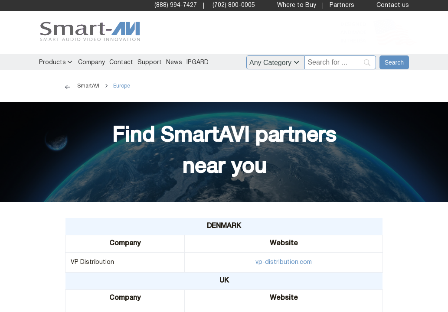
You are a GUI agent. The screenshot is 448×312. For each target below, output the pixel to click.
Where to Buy (296, 5)
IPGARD (197, 62)
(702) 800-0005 (234, 5)
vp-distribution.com (283, 262)
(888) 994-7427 (175, 5)
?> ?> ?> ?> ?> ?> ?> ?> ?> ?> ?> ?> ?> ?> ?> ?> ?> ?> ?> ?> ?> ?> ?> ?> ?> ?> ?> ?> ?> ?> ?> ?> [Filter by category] (275, 62)
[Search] (394, 62)
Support (149, 62)
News (174, 62)
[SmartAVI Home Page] (88, 33)
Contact (121, 62)
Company (91, 62)
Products (52, 62)
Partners (342, 5)
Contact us (392, 5)
